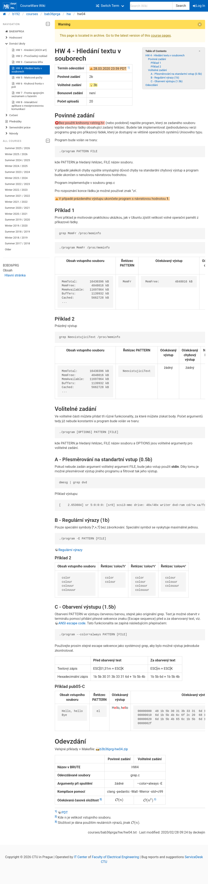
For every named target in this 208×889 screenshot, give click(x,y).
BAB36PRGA (14, 31)
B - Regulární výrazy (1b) (165, 77)
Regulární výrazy (71, 550)
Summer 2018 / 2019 (17, 231)
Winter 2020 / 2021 (16, 213)
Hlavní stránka (15, 275)
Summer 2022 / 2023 (17, 184)
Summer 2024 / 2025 (17, 160)
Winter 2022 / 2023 (16, 189)
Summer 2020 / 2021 (17, 207)
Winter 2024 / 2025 (16, 166)
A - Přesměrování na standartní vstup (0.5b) (176, 73)
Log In (199, 6)
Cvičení (11, 115)
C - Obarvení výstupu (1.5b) (166, 81)
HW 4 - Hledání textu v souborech (27, 70)
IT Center (80, 857)
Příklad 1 (156, 62)
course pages (161, 35)
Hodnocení (13, 37)
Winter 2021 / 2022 (16, 201)
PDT (65, 812)
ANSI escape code (72, 623)
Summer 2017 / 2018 (17, 243)
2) (101, 799)
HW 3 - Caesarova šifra (27, 62)
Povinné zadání (157, 59)
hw (69, 14)
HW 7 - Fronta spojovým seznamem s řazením (28, 94)
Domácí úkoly (15, 43)
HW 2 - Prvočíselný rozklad (29, 56)
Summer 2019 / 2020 (17, 219)
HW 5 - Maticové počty (27, 77)
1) (128, 67)
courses (32, 14)
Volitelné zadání (157, 70)
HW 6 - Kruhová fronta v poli (28, 85)
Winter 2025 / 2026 (16, 154)
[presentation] (119, 800)
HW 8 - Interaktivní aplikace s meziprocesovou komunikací (28, 105)
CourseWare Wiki (24, 5)
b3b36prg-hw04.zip (114, 749)
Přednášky (13, 121)
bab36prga (52, 14)
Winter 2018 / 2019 (16, 237)
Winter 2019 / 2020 (16, 225)
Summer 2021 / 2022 (17, 195)
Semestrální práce (18, 127)
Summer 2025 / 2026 (17, 148)
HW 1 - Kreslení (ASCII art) (29, 50)
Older (8, 249)
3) (155, 799)
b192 (16, 14)
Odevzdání (151, 85)
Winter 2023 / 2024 (16, 178)
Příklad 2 (156, 66)
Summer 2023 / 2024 (17, 172)
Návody (11, 133)
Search (181, 6)
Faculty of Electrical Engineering (115, 857)
